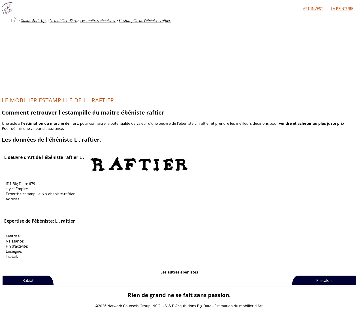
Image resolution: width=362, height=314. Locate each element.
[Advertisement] (179, 59)
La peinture (342, 8)
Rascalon (324, 280)
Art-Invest (313, 8)
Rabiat (28, 280)
